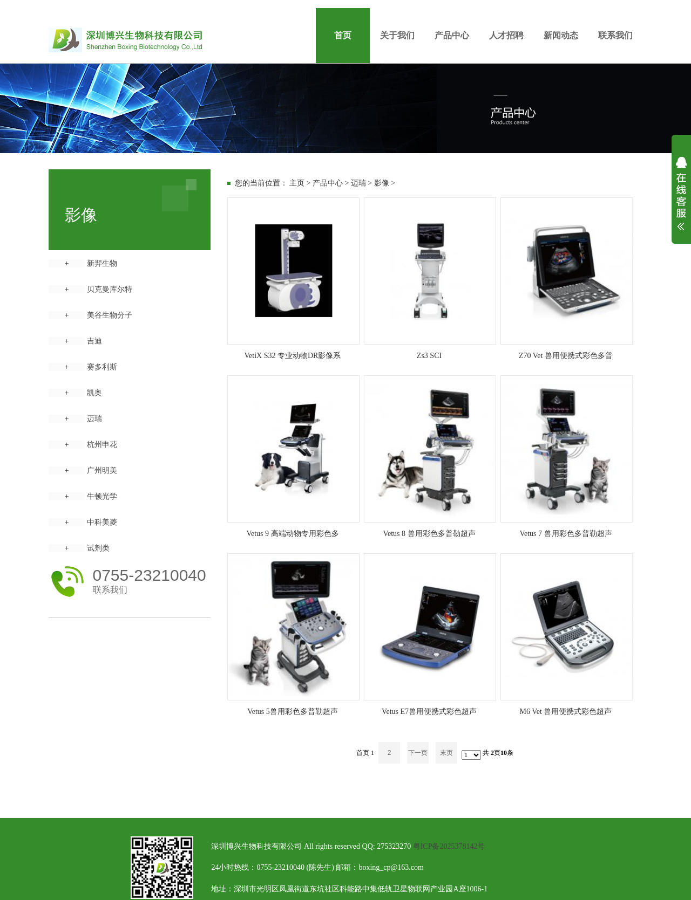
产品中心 (452, 35)
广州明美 (102, 470)
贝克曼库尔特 (109, 289)
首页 (342, 35)
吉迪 (94, 341)
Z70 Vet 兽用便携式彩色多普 (566, 356)
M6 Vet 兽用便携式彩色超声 (566, 711)
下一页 (418, 753)
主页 (296, 183)
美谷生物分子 (109, 315)
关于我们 (397, 35)
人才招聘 (506, 35)
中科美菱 (102, 522)
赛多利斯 (102, 367)
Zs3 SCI (429, 356)
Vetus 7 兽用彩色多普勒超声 (565, 534)
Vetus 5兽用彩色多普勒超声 (292, 711)
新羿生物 (102, 263)
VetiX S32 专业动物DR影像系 (293, 356)
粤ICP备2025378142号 (449, 846)
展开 (681, 200)
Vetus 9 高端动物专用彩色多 (292, 534)
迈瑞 (94, 419)
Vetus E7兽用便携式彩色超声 (429, 711)
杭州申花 (102, 445)
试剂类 (98, 548)
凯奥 (94, 393)
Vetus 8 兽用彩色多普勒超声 (429, 534)
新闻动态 (561, 35)
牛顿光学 (102, 496)
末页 (446, 753)
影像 (381, 183)
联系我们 (615, 35)
